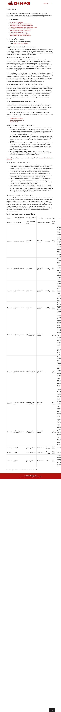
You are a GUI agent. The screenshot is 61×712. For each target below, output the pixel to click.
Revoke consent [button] (14, 121)
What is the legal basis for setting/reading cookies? (23, 27)
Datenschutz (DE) (29, 476)
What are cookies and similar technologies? (21, 25)
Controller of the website (16, 22)
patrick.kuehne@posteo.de (21, 43)
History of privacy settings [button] (17, 120)
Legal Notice (21, 476)
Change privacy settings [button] (16, 118)
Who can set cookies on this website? (19, 34)
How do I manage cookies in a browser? (20, 30)
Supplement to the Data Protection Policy (21, 24)
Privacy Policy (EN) (38, 476)
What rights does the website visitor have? (21, 29)
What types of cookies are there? (18, 32)
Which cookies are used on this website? (20, 35)
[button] (51, 3)
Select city (46, 3)
